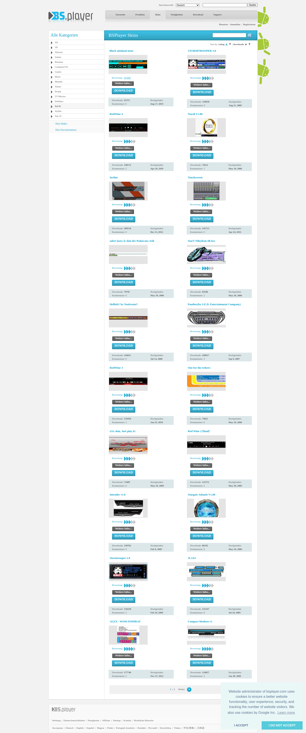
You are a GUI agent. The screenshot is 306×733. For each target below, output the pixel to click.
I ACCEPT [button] (241, 725)
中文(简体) (189, 728)
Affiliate (106, 720)
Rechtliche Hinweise (143, 720)
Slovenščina (165, 728)
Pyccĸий (153, 728)
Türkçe (177, 728)
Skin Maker (61, 123)
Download (198, 14)
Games (58, 71)
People (58, 91)
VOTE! (127, 77)
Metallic (59, 81)
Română (142, 728)
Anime (58, 57)
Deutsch (69, 728)
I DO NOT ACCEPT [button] (282, 725)
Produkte (140, 14)
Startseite (120, 14)
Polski (110, 728)
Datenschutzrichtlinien (74, 720)
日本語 (200, 728)
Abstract (59, 52)
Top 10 (58, 116)
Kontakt (127, 720)
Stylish (58, 111)
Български (57, 728)
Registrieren (249, 24)
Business (59, 62)
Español (90, 728)
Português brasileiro (125, 728)
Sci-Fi (58, 106)
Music (58, 76)
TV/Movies (60, 96)
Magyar (100, 728)
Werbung (56, 720)
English (80, 728)
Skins (157, 14)
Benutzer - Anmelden (229, 24)
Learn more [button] (286, 712)
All (56, 42)
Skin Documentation (65, 129)
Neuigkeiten (177, 14)
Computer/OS (61, 67)
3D (56, 47)
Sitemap (117, 720)
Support (217, 14)
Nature (58, 86)
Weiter (181, 689)
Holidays (59, 101)
